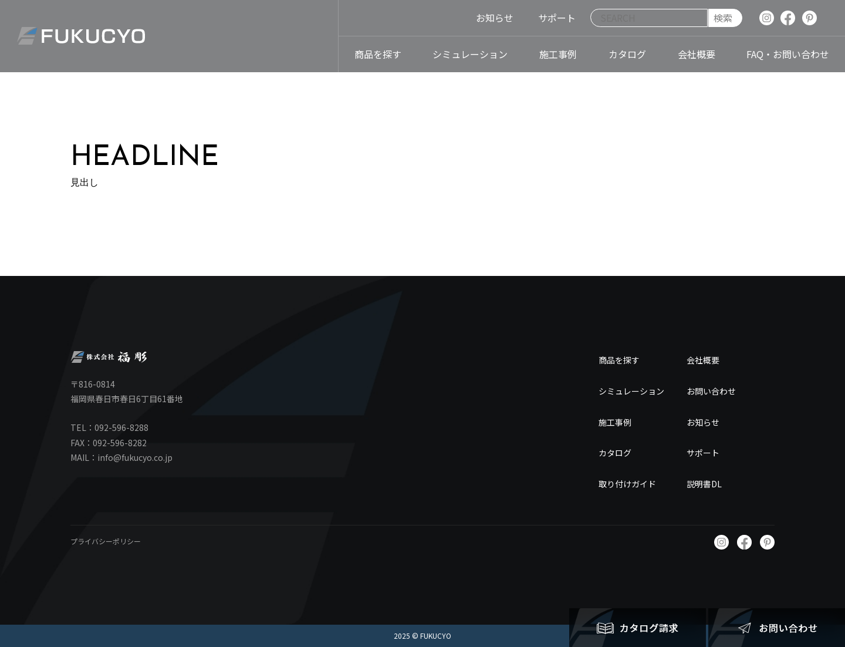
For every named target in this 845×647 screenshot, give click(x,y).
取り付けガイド (627, 484)
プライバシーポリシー (105, 541)
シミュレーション (631, 391)
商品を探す (619, 360)
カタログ (615, 453)
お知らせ (703, 422)
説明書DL (704, 484)
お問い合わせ (711, 391)
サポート (703, 453)
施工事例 (615, 422)
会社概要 (703, 360)
